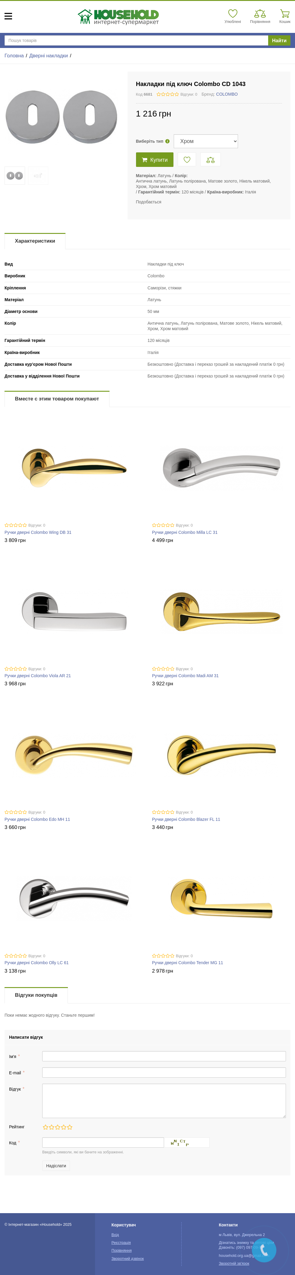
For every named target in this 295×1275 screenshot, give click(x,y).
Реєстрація (121, 1243)
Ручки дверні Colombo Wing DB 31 (38, 532)
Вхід (115, 1235)
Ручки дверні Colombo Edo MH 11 (37, 819)
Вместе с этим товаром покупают (57, 399)
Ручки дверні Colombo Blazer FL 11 (186, 819)
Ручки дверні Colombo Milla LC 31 (184, 532)
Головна (14, 56)
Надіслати (56, 1165)
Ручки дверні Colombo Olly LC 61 (37, 962)
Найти (279, 40)
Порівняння (121, 1250)
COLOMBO (227, 94)
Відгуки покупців (36, 995)
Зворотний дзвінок (127, 1259)
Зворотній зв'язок (234, 1263)
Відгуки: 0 (188, 94)
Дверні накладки (48, 56)
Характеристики (35, 241)
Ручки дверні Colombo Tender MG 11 (187, 962)
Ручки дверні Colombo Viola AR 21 (38, 675)
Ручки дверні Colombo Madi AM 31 (185, 675)
